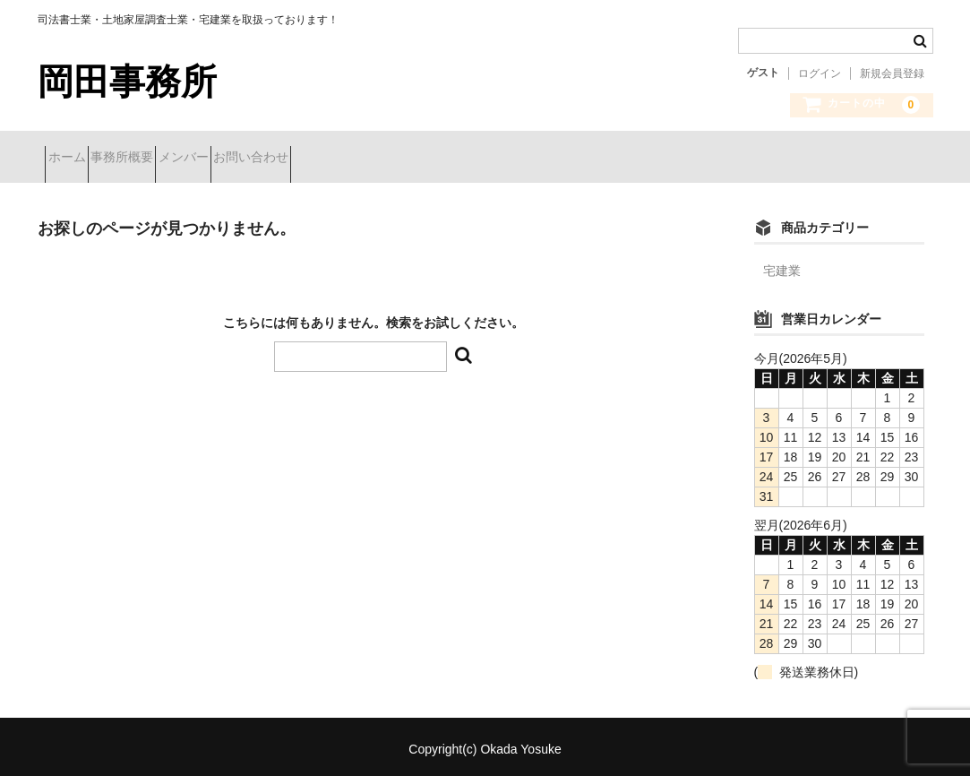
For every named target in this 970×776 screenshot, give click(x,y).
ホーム (74, 158)
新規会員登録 (892, 73)
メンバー (254, 158)
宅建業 (782, 265)
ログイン (819, 73)
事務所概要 (161, 158)
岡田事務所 (127, 81)
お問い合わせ (353, 158)
